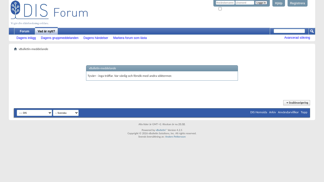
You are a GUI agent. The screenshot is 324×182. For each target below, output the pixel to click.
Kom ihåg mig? (228, 9)
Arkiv (272, 112)
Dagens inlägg (26, 38)
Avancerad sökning (297, 37)
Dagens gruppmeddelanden (59, 38)
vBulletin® (161, 130)
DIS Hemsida (258, 112)
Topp (304, 112)
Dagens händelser (96, 38)
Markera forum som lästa (130, 38)
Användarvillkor (288, 112)
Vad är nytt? (46, 31)
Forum (24, 31)
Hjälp (278, 3)
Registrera (297, 3)
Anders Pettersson (175, 136)
